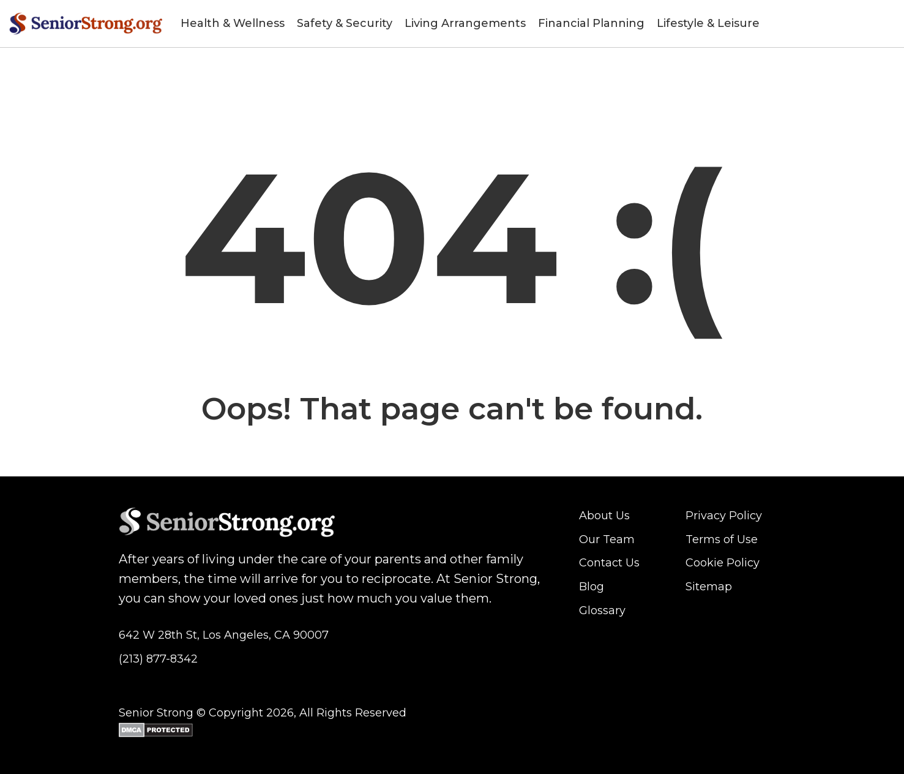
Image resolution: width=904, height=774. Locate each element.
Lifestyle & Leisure (708, 23)
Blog (591, 586)
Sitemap (708, 586)
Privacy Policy (723, 515)
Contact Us (609, 562)
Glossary (602, 610)
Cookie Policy (722, 562)
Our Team (607, 539)
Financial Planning (591, 23)
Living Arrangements (465, 23)
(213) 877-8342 (158, 659)
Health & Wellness (233, 23)
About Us (604, 515)
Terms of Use (721, 539)
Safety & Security (344, 23)
